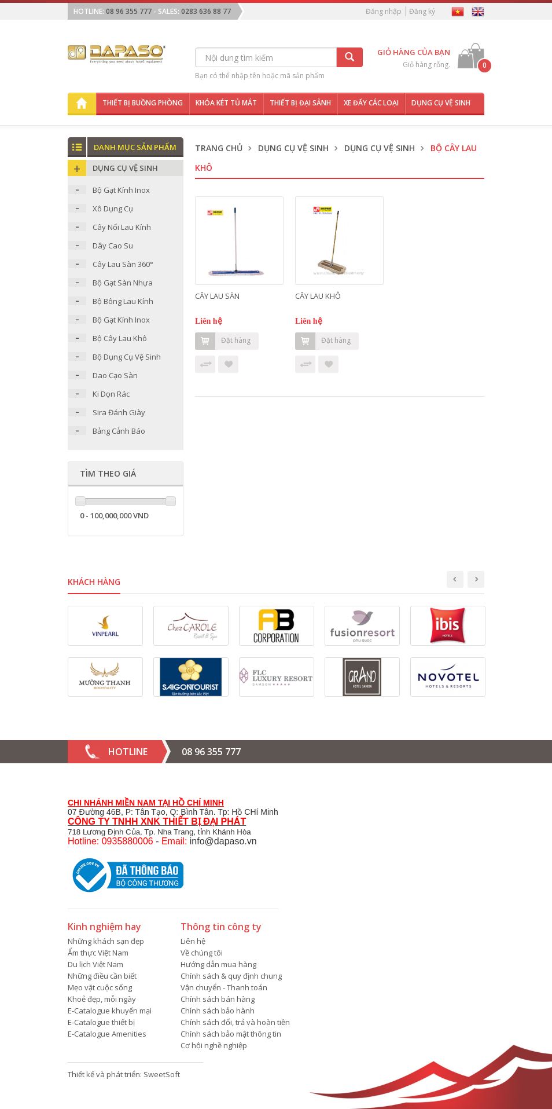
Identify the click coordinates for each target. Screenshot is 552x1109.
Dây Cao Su (113, 245)
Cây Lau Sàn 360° (123, 264)
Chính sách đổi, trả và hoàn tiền (235, 1022)
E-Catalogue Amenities (107, 1034)
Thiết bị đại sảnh (300, 103)
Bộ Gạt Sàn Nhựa (123, 282)
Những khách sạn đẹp (106, 941)
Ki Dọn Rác (111, 394)
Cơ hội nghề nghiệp (214, 1045)
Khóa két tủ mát (226, 103)
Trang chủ (218, 147)
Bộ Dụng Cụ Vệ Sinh (127, 357)
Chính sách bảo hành (218, 1010)
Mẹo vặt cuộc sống (100, 987)
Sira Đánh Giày (119, 412)
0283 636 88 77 (206, 11)
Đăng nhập (384, 11)
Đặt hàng (223, 341)
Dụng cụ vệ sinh (440, 103)
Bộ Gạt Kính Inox (121, 190)
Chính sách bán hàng (218, 999)
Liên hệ (193, 941)
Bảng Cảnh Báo (119, 431)
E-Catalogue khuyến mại (110, 1010)
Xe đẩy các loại (371, 103)
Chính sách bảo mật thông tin (231, 1034)
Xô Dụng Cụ (113, 208)
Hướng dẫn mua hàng (218, 964)
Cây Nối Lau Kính (122, 227)
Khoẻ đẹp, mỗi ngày (102, 999)
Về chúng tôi (202, 952)
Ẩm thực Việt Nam (98, 952)
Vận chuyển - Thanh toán (224, 987)
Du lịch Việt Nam (95, 964)
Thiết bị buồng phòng (142, 103)
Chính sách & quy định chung (231, 976)
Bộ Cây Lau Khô (120, 338)
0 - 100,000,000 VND (114, 515)
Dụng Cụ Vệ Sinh (293, 147)
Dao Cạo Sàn (115, 375)
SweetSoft (161, 1074)
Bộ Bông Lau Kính (123, 301)
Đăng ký (422, 11)
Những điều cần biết (102, 976)
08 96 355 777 (129, 11)
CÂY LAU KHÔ (318, 296)
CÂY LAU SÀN (217, 296)
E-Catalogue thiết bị (101, 1022)
